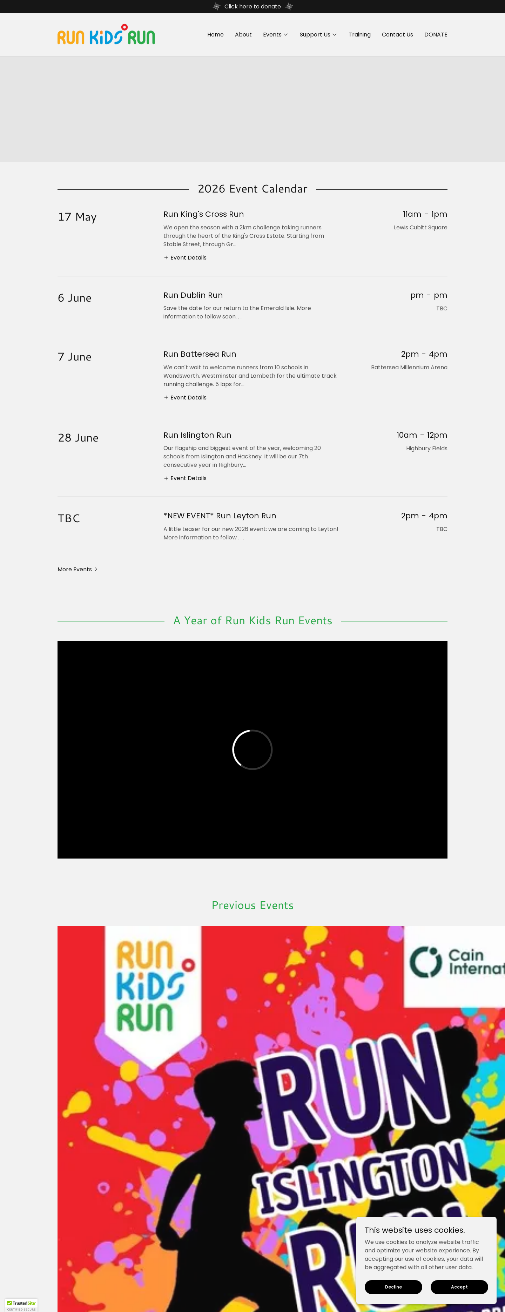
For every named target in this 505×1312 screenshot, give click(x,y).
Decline (393, 1287)
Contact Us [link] (397, 35)
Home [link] (215, 35)
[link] (106, 34)
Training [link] (360, 35)
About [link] (243, 35)
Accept (459, 1287)
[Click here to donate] (252, 6)
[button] (276, 35)
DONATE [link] (435, 35)
